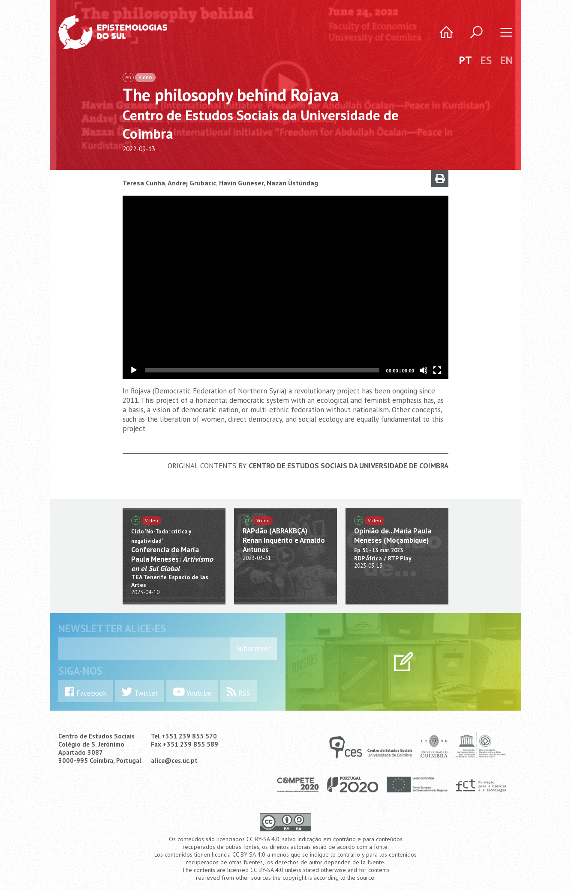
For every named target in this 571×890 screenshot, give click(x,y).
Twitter (140, 692)
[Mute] (423, 370)
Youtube (192, 692)
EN (506, 60)
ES (486, 60)
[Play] (133, 370)
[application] (285, 287)
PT (465, 60)
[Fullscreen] (437, 370)
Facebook (86, 692)
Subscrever (253, 648)
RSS (238, 692)
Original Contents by (308, 465)
